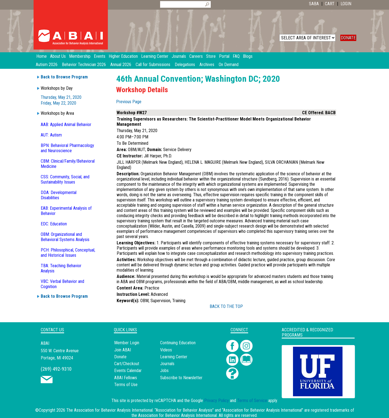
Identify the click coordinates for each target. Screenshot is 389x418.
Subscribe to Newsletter (181, 377)
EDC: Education (54, 223)
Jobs (164, 370)
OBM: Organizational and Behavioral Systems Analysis (65, 237)
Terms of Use (126, 384)
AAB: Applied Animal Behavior (66, 124)
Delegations (185, 64)
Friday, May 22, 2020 (58, 103)
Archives (206, 64)
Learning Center (173, 356)
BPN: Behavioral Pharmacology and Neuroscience (67, 148)
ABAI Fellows (125, 377)
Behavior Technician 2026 (84, 64)
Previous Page (128, 101)
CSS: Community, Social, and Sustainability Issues (65, 179)
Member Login (126, 342)
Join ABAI (122, 350)
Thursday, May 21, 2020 (61, 97)
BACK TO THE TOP (226, 306)
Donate (120, 356)
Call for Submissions (153, 64)
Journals (167, 363)
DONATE (348, 37)
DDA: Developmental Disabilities (58, 195)
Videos (166, 350)
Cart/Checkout (126, 363)
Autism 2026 (46, 64)
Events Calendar (128, 370)
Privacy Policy (216, 400)
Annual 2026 (120, 64)
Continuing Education (178, 342)
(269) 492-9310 (56, 369)
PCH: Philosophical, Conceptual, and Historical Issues (68, 252)
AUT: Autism (51, 135)
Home (41, 56)
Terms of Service (252, 400)
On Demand (229, 64)
